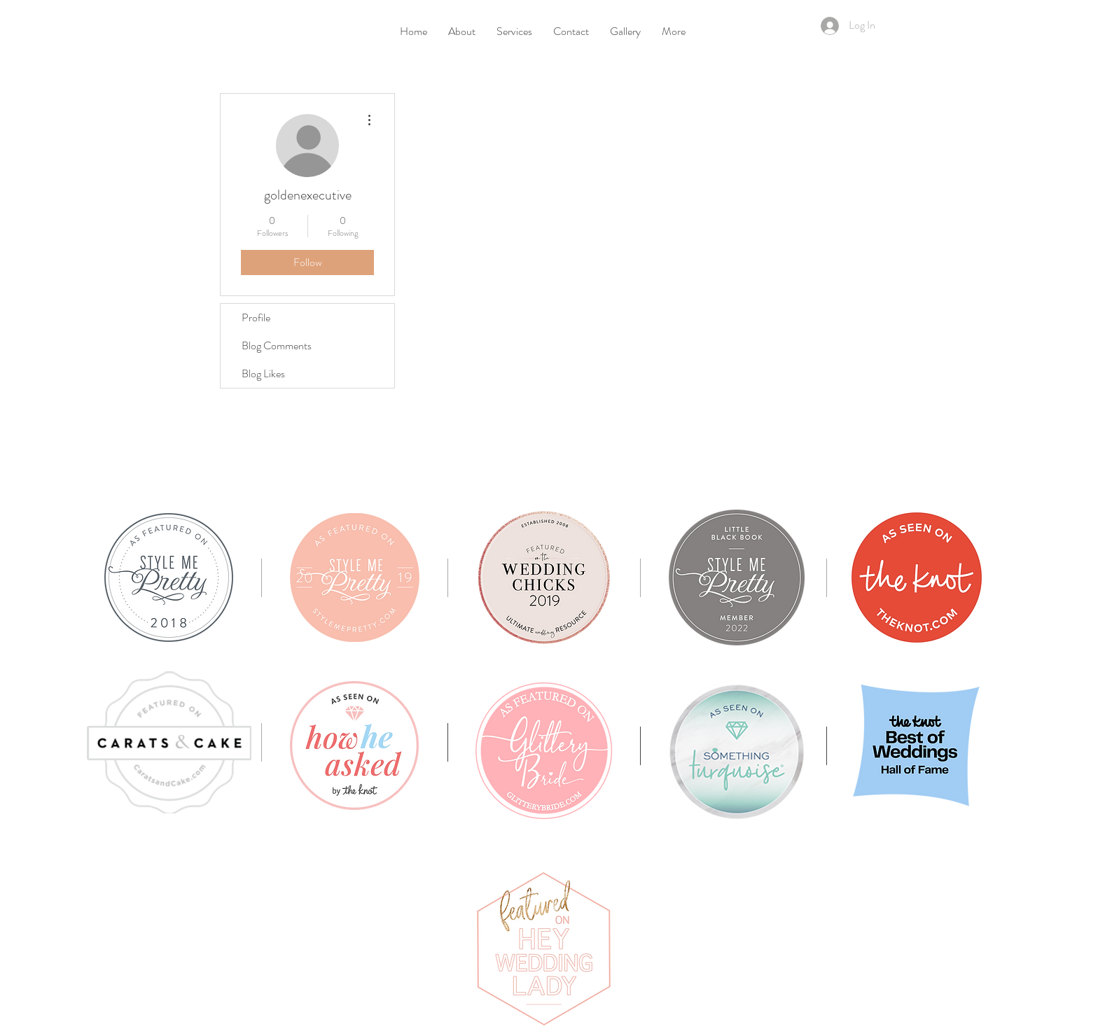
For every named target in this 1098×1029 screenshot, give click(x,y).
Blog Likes (263, 373)
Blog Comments (277, 345)
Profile (256, 317)
